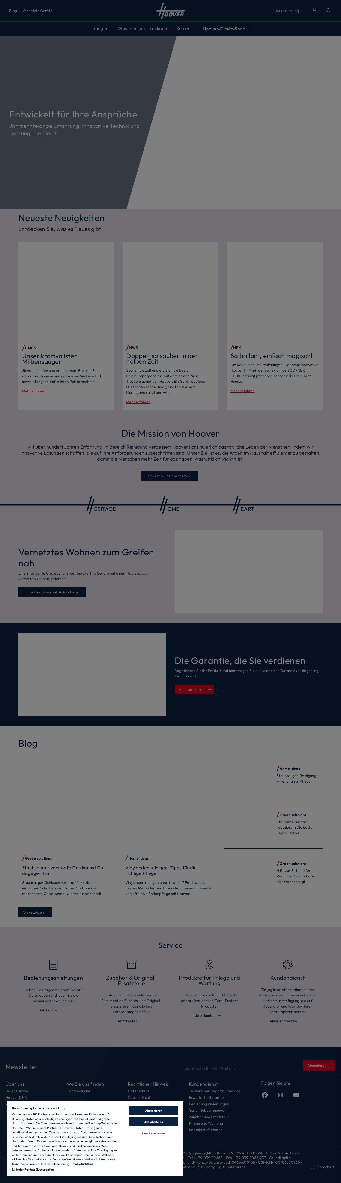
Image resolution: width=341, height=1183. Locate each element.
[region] (95, 1138)
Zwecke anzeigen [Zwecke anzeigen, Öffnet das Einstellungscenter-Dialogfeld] (153, 1133)
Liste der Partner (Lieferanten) (33, 1169)
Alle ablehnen (153, 1122)
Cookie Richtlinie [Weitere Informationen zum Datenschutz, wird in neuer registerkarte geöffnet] (82, 1164)
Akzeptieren (153, 1110)
